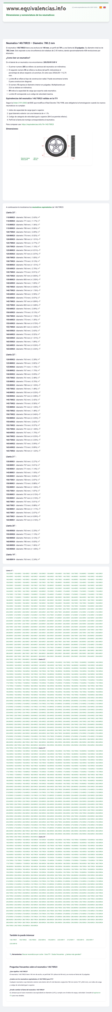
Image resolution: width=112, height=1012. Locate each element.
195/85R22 (91, 695)
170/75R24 (18, 860)
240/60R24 (74, 896)
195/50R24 (34, 872)
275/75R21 (42, 650)
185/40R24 (34, 866)
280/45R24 (83, 916)
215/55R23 (9, 795)
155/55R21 (9, 585)
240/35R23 (34, 807)
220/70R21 (26, 621)
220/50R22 (91, 706)
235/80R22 (18, 718)
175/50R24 (66, 860)
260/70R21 (58, 641)
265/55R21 (26, 644)
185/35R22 (26, 689)
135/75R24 (74, 840)
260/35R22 (99, 727)
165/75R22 (26, 680)
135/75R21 (74, 573)
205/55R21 (26, 612)
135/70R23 (66, 751)
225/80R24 (34, 890)
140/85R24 (83, 843)
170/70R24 (9, 860)
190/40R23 (26, 780)
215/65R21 (26, 618)
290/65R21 (99, 656)
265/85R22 (74, 733)
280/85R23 (50, 831)
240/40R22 (42, 718)
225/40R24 (66, 887)
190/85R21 (99, 603)
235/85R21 (26, 630)
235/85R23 (26, 807)
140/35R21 (99, 573)
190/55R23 (50, 780)
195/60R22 (50, 695)
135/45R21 (26, 573)
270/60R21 (26, 647)
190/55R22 (50, 692)
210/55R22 (18, 704)
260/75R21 (66, 641)
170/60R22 (91, 680)
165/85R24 (42, 857)
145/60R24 (34, 846)
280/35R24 (66, 916)
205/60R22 (34, 701)
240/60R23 (74, 807)
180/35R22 (34, 686)
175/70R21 (99, 594)
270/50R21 (9, 647)
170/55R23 (83, 769)
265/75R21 (58, 644)
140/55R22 (34, 665)
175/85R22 (26, 686)
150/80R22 (58, 671)
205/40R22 (99, 698)
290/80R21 (26, 659)
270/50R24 (9, 914)
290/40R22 (58, 745)
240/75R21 (99, 630)
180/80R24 (9, 866)
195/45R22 (26, 695)
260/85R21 (83, 641)
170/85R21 (34, 594)
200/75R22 (66, 698)
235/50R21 (66, 627)
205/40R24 (99, 875)
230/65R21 (99, 624)
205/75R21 (58, 612)
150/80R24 (58, 848)
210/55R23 (18, 792)
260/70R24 (58, 908)
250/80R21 (91, 636)
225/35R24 (58, 887)
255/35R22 (9, 727)
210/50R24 (9, 881)
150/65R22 (34, 671)
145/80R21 (66, 579)
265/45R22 (9, 733)
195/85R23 (91, 783)
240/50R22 (58, 718)
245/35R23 (26, 810)
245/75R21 (91, 633)
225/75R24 (26, 890)
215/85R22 (58, 706)
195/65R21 (58, 606)
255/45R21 (26, 638)
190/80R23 (91, 780)
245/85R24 (9, 902)
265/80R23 (66, 822)
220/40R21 (74, 618)
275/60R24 (18, 916)
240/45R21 (50, 630)
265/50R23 (18, 822)
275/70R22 (34, 739)
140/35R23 (99, 751)
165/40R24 (66, 854)
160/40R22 (74, 674)
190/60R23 (58, 780)
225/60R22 (99, 709)
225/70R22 (18, 712)
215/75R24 (42, 884)
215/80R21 (50, 618)
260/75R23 (66, 819)
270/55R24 (18, 914)
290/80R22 (26, 748)
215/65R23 (26, 795)
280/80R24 (42, 920)
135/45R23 (26, 751)
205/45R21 (9, 612)
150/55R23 (18, 760)
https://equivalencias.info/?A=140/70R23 (38, 124)
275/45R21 (91, 647)
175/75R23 (9, 774)
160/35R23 (66, 763)
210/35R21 (83, 612)
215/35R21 (74, 615)
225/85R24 (42, 890)
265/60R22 (34, 733)
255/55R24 (42, 905)
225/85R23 (42, 801)
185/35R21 (26, 600)
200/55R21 (34, 609)
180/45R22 (50, 686)
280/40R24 (74, 916)
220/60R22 (9, 709)
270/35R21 (83, 644)
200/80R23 (74, 786)
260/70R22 (58, 730)
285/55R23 (91, 831)
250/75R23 (83, 813)
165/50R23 (83, 766)
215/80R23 (50, 795)
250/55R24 (50, 902)
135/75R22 (74, 662)
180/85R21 (18, 600)
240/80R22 (9, 721)
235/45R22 (58, 715)
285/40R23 (66, 831)
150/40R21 (91, 579)
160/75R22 (34, 677)
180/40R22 (42, 686)
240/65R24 (83, 896)
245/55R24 (58, 899)
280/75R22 (34, 742)
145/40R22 (99, 665)
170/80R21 (26, 594)
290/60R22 (91, 745)
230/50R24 (74, 890)
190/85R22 (99, 692)
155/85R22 (58, 674)
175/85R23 (26, 774)
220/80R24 (42, 887)
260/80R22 (74, 730)
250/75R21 (83, 636)
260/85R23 (83, 819)
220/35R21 (66, 618)
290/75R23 (18, 837)
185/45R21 (42, 600)
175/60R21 (83, 594)
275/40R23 (83, 825)
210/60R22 (26, 704)
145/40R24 (99, 843)
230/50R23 (74, 801)
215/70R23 (34, 795)
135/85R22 (91, 662)
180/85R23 (18, 778)
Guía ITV (47, 954)
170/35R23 (50, 769)
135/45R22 (26, 662)
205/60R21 (34, 612)
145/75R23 (58, 757)
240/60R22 (74, 718)
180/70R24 (91, 863)
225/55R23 (91, 798)
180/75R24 (99, 863)
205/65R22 (42, 701)
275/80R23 (50, 828)
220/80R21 (42, 621)
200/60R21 (42, 609)
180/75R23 (99, 774)
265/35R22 (91, 730)
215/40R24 (83, 881)
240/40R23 (42, 807)
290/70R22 (9, 748)
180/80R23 (9, 778)
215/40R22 (83, 704)
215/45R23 (91, 792)
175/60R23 (83, 772)
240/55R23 (66, 807)
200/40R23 (9, 786)
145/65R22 (42, 668)
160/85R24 (50, 854)
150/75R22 (50, 671)
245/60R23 (66, 810)
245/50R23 (50, 810)
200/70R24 (58, 875)
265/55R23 (26, 822)
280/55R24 (99, 916)
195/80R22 (83, 695)
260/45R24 (18, 908)
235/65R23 (91, 804)
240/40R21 (42, 630)
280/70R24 (26, 920)
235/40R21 (50, 627)
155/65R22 (26, 674)
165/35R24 (58, 854)
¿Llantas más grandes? (73, 954)
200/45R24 (18, 875)
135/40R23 (18, 751)
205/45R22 (9, 701)
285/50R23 (83, 831)
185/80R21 (99, 600)
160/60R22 (9, 677)
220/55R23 (99, 795)
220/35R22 (66, 706)
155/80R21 (50, 585)
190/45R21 (34, 603)
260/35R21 (99, 638)
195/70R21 (66, 606)
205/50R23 (18, 789)
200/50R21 (26, 609)
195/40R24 (18, 872)
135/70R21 (66, 573)
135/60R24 (50, 840)
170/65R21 (99, 591)
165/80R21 (34, 591)
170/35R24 (50, 857)
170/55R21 (83, 591)
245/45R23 (42, 810)
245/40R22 (34, 721)
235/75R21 (9, 630)
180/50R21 (58, 597)
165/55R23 (91, 766)
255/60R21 (50, 638)
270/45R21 (99, 644)
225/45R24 (74, 887)
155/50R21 (99, 582)
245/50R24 (50, 899)
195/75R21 (74, 606)
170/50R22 (74, 680)
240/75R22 (99, 718)
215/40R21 (83, 615)
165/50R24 (83, 854)
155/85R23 (58, 763)
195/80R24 (83, 872)
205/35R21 (91, 609)
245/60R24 (66, 899)
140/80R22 (74, 665)
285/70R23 (18, 834)
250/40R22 (26, 724)
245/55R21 (58, 633)
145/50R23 (18, 757)
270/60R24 (26, 914)
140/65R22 (50, 665)
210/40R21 (91, 612)
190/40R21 (26, 603)
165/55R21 (91, 588)
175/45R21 (58, 594)
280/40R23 (74, 828)
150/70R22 (42, 671)
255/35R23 (9, 816)
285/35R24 (58, 920)
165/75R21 (26, 591)
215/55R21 (9, 618)
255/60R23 (50, 816)
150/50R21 (9, 582)
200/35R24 (99, 872)
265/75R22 (58, 733)
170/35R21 (50, 591)
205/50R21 (18, 612)
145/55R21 (26, 579)
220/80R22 (42, 709)
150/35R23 (83, 757)
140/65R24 (50, 843)
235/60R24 (83, 893)
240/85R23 (18, 810)
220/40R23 (74, 795)
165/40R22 (66, 677)
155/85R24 (58, 851)
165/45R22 (74, 677)
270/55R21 (18, 647)
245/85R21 (9, 636)
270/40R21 (91, 644)
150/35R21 (83, 579)
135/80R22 (83, 662)
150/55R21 (18, 582)
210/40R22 (91, 701)
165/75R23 (26, 769)
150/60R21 (26, 582)
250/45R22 (34, 724)
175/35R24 (42, 860)
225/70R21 (18, 624)
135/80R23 (83, 751)
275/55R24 (9, 916)
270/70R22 (42, 736)
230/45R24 (66, 890)
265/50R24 (18, 911)
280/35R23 (66, 828)
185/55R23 (58, 778)
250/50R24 (42, 902)
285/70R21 (18, 656)
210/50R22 (9, 704)
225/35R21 (58, 621)
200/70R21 (58, 609)
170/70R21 (9, 594)
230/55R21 (83, 624)
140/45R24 (18, 843)
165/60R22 (99, 677)
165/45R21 (74, 588)
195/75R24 (74, 872)
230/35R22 (50, 712)
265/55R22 (26, 733)
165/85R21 (42, 591)
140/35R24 (99, 840)
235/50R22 (66, 715)
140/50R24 (26, 843)
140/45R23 (18, 754)
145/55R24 (26, 846)
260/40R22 (9, 730)
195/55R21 (42, 606)
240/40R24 (42, 896)
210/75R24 (50, 881)
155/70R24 (34, 851)
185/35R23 (26, 778)
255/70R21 (66, 638)
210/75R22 (50, 704)
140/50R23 (26, 754)
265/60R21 (34, 644)
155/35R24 (74, 848)
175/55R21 (74, 594)
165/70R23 (18, 769)
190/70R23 (74, 780)
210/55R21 (18, 615)
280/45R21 (83, 650)
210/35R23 (83, 789)
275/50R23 (99, 825)
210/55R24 (18, 881)
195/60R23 (50, 783)
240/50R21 (58, 630)
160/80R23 (42, 766)
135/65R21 (58, 573)
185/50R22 (50, 689)
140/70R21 (58, 576)
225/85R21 (42, 624)
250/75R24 (83, 902)
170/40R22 (58, 680)
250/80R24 (91, 902)
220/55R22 (99, 706)
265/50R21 (18, 644)
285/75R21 (26, 656)
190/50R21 (42, 603)
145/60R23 (34, 757)
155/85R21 (58, 585)
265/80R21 (66, 644)
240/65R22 (83, 718)
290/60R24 (91, 922)
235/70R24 (99, 893)
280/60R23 (9, 831)
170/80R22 (26, 683)
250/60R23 (58, 813)
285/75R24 (26, 922)
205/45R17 (90, 940)
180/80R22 (9, 689)
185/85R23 (9, 780)
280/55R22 (99, 739)
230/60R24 (91, 890)
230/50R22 (74, 712)
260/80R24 (74, 908)
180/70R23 (91, 774)
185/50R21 (50, 600)
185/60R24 (66, 866)
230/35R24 (50, 890)
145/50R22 (18, 668)
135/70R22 (66, 662)
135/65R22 (58, 662)
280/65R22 (18, 742)
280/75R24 (34, 920)
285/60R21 (99, 653)
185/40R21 (34, 600)
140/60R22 (42, 665)
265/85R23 (74, 822)
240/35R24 (34, 896)
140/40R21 (9, 576)
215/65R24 (26, 884)
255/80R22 (83, 727)
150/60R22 (26, 671)
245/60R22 (66, 721)
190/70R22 (74, 692)
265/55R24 (26, 911)
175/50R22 (66, 683)
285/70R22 (18, 745)
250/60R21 (58, 636)
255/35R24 (9, 905)
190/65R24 (66, 869)
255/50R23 (34, 816)
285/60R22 (99, 742)
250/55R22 (50, 724)
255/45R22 (26, 727)
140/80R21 (74, 576)
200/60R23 (42, 786)
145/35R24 (91, 843)
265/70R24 (50, 911)
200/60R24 (42, 875)
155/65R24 (26, 851)
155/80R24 (50, 851)
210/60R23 (26, 792)
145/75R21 (58, 579)
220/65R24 (18, 887)
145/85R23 (74, 757)
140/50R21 (26, 576)
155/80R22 (50, 674)
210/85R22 (66, 704)
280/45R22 (83, 739)
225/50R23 (83, 798)
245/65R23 (74, 810)
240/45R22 (50, 718)
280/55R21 (99, 650)
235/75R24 (9, 896)
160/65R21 (18, 588)
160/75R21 (34, 588)
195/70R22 (66, 695)
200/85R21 (83, 609)
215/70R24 (34, 884)
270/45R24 (99, 911)
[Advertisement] (56, 29)
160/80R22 (42, 677)
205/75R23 (58, 789)
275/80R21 (50, 650)
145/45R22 (9, 668)
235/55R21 (74, 627)
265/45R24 (9, 911)
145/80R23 (66, 757)
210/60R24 (26, 881)
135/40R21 (18, 573)
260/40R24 (9, 908)
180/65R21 (83, 597)
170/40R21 (58, 591)
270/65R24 (34, 914)
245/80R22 (99, 721)
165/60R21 (99, 588)
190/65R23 (66, 780)
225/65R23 (9, 801)
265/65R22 (42, 733)
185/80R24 (99, 866)
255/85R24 (91, 905)
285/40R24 (66, 920)
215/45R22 (91, 704)
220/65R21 (18, 621)
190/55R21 (50, 603)
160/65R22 (18, 677)
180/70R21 (91, 597)
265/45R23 (9, 822)
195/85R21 (91, 606)
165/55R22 (91, 677)
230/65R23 (99, 801)
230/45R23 (66, 801)
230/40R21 (58, 624)
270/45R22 (99, 733)
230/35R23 (50, 801)
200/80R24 (74, 875)
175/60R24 (83, 860)
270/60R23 (26, 825)
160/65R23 (18, 766)
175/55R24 (74, 860)
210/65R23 (34, 792)
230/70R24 (9, 893)
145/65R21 (42, 579)
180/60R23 (74, 774)
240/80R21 (9, 633)
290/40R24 (58, 922)
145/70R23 (50, 757)
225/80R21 (34, 624)
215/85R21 (58, 618)
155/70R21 (34, 585)
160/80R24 (42, 854)
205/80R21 (66, 612)
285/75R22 (26, 745)
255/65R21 (58, 638)
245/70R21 (83, 633)
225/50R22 (83, 709)
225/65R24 (9, 890)
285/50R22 (83, 742)
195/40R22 (18, 695)
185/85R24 (9, 869)
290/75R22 (18, 748)
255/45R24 (26, 905)
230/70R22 (9, 715)
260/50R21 (26, 641)
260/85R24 (83, 908)
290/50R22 (74, 745)
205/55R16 (42, 940)
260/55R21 (34, 641)
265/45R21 (9, 644)
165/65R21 (9, 591)
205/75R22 (58, 701)
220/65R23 (18, 798)
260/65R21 (50, 641)
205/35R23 (91, 786)
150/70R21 (42, 582)
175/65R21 (91, 594)
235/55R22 (74, 715)
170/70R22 (9, 683)
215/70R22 (34, 706)
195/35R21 (9, 606)
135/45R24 (26, 840)
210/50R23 (9, 792)
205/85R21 (74, 612)
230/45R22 (66, 712)
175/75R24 (9, 863)
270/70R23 (42, 825)
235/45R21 (58, 627)
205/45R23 (9, 789)
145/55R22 (26, 668)
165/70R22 (18, 680)
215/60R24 (18, 884)
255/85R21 (91, 638)
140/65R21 (50, 576)
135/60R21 (50, 573)
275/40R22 (83, 736)
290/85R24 (34, 925)
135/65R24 (58, 840)
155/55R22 (9, 674)
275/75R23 (42, 828)
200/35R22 (99, 695)
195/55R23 (42, 783)
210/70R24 (42, 881)
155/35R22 (74, 671)
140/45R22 (18, 665)
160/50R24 (91, 851)
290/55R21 (83, 656)
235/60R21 (83, 627)
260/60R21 (42, 641)
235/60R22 (83, 715)
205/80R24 (66, 878)
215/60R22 (18, 706)
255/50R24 (34, 905)
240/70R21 (91, 630)
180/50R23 (58, 774)
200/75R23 (66, 786)
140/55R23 (34, 754)
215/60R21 (18, 618)
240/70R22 (91, 718)
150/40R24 (91, 846)
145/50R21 (18, 579)
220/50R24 (91, 884)
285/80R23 (34, 834)
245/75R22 (91, 721)
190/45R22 (34, 692)
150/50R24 (9, 848)
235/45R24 (58, 893)
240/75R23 (99, 807)
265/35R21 (91, 641)
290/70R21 (9, 659)
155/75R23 (42, 763)
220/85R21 (50, 621)
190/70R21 (74, 603)
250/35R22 (18, 724)
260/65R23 (50, 819)
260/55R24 (34, 908)
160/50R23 (91, 763)
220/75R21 (34, 621)
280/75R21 (34, 653)
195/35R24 (9, 872)
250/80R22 (91, 724)
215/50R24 (99, 881)
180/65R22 (83, 686)
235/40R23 (50, 804)
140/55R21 (34, 576)
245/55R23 (58, 810)
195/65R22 (58, 695)
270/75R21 (50, 647)
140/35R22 (99, 662)
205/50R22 (18, 701)
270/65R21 (34, 647)
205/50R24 (18, 878)
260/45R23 (18, 819)
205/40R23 (99, 786)
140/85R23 (83, 754)
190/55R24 (50, 869)
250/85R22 (99, 724)
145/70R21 (50, 579)
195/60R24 (50, 872)
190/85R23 (99, 780)
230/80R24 (26, 893)
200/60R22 (42, 698)
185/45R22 (42, 689)
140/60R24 (42, 843)
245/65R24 (74, 899)
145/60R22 (34, 668)
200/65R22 (50, 698)
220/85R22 (50, 709)
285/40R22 (66, 742)
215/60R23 (18, 795)
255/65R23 (58, 816)
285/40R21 (66, 653)
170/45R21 (66, 591)
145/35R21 (91, 576)
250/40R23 (26, 813)
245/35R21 (26, 633)
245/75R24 (91, 899)
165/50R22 (83, 677)
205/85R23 (74, 789)
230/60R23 (91, 801)
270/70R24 (42, 914)
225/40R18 (13, 943)
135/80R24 (83, 840)
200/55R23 (34, 786)
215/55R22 (9, 706)
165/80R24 (34, 857)
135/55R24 (42, 840)
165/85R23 (42, 769)
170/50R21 (74, 591)
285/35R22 (58, 742)
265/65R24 (42, 911)
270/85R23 (66, 825)
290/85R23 (34, 837)
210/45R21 (99, 612)
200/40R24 (9, 875)
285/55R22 (91, 742)
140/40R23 (9, 754)
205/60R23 (34, 789)
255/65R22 (58, 727)
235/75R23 (9, 807)
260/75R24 (66, 908)
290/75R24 (18, 925)
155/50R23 (99, 760)
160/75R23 (34, 766)
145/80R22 (66, 668)
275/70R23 (34, 828)
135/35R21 (9, 573)
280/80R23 (42, 831)
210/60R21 (26, 615)
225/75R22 (26, 712)
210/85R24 (66, 881)
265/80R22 (66, 733)
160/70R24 (26, 854)
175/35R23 (42, 772)
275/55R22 (9, 739)
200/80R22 (74, 698)
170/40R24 (58, 857)
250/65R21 (66, 636)
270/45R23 (99, 822)
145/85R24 (74, 846)
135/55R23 (42, 751)
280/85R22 (50, 742)
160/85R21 (50, 588)
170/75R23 (18, 772)
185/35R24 (26, 866)
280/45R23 (83, 828)
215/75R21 (42, 618)
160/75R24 (34, 854)
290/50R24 (74, 922)
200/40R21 (9, 609)
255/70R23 (66, 816)
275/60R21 (18, 650)
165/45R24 (74, 854)
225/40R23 (66, 798)
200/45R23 (18, 786)
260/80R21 (74, 641)
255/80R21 (83, 638)
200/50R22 (26, 698)
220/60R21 (9, 621)
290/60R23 (91, 834)
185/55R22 (58, 689)
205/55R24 (26, 878)
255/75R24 (74, 905)
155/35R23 (74, 760)
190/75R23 (83, 780)
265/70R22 (50, 733)
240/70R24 (91, 896)
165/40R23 (66, 766)
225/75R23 (26, 801)
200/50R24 (26, 875)
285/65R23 (9, 834)
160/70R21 (26, 588)
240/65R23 (83, 807)
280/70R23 (26, 831)
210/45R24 (99, 878)
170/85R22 (34, 683)
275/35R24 (74, 914)
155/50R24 (99, 848)
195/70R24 (66, 872)
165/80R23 (34, 769)
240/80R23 (9, 810)
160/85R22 (50, 677)
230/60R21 (91, 624)
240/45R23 (50, 807)
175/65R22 (91, 683)
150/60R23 (26, 760)
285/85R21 (42, 656)
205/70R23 (50, 789)
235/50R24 (66, 893)
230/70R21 (9, 627)
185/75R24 (91, 866)
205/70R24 (50, 878)
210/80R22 (58, 704)
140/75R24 (66, 843)
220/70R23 (26, 798)
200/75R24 (66, 875)
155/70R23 (34, 763)
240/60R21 (74, 630)
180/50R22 (58, 686)
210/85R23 (66, 792)
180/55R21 (66, 597)
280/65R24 (18, 920)
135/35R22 (9, 662)
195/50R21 (34, 606)
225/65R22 (9, 712)
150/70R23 (42, 760)
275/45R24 (91, 914)
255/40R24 (18, 905)
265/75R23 (58, 822)
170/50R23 (74, 769)
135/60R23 (50, 751)
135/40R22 (18, 662)
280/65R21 (18, 653)
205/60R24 (34, 878)
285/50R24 (83, 920)
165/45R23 (74, 766)
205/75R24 (58, 878)
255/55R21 (42, 638)
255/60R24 (50, 905)
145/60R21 (34, 579)
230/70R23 (9, 804)
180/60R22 (74, 686)
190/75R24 (83, 869)
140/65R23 (50, 754)
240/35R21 (34, 630)
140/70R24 (58, 843)
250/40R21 (26, 636)
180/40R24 (42, 863)
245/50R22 (50, 721)
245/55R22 (58, 721)
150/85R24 (66, 848)
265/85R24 (74, 911)
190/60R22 (58, 692)
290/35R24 (50, 922)
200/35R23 (99, 783)
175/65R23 (91, 772)
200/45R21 (18, 609)
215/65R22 (26, 706)
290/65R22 (99, 745)
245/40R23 (34, 810)
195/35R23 (9, 783)
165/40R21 (66, 588)
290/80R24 (26, 925)
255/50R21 (34, 638)
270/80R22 (58, 736)
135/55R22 (42, 662)
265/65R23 (42, 822)
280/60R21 (9, 653)
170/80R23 (26, 772)
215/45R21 (91, 615)
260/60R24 (42, 908)
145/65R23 (42, 757)
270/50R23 (9, 825)
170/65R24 (99, 857)
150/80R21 (58, 582)
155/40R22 (83, 671)
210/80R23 (58, 792)
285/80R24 (34, 922)
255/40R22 (18, 727)
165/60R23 (99, 766)
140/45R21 (18, 576)
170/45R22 (66, 680)
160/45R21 (83, 585)
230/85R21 (34, 627)
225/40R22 (66, 709)
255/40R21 (18, 638)
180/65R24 (83, 863)
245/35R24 (26, 899)
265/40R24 (99, 908)
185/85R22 (9, 692)
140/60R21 (42, 576)
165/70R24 (18, 857)
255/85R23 (91, 816)
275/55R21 (9, 650)
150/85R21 (66, 582)
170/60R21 (91, 591)
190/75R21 (83, 603)
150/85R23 (66, 760)
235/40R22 (50, 715)
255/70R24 (66, 905)
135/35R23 (9, 751)
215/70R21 (34, 618)
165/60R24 (99, 854)
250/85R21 (99, 636)
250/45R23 (34, 813)
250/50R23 (42, 813)
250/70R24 (74, 902)
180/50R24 (58, 863)
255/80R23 (83, 816)
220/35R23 (66, 795)
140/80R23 (74, 754)
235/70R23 (99, 804)
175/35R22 (42, 683)
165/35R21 (58, 588)
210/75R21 (50, 615)
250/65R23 (66, 813)
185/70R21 (83, 600)
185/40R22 (34, 689)
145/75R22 (58, 668)
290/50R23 (74, 834)
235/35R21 (42, 627)
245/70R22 (83, 721)
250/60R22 (58, 724)
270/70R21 (42, 647)
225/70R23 (18, 801)
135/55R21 (42, 573)
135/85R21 (91, 573)
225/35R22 (58, 709)
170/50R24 (74, 857)
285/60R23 (99, 831)
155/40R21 (83, 582)
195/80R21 (83, 606)
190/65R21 (66, 603)
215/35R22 (74, 704)
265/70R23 (50, 822)
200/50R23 (26, 786)
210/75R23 (50, 792)
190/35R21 (18, 603)
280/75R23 (34, 831)
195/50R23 (34, 783)
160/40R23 (74, 763)
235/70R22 (99, 715)
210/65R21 (34, 615)
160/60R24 (9, 854)
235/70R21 (99, 627)
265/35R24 (91, 908)
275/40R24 (83, 914)
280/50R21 (91, 650)
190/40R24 (26, 869)
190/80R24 (91, 869)
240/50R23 (58, 807)
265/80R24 (66, 911)
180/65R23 (83, 774)
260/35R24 (99, 905)
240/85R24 (18, 899)
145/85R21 (74, 579)
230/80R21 (26, 627)
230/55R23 (83, 801)
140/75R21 (66, 576)
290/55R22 (83, 745)
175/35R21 (42, 594)
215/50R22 (99, 704)
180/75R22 (99, 686)
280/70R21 (26, 653)
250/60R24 (58, 902)
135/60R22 (50, 662)
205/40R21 (99, 609)
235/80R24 (18, 896)
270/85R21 (66, 647)
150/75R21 (50, 582)
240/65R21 (83, 630)
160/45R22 (83, 674)
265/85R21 (74, 644)
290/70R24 (9, 925)
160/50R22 (91, 674)
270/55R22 (18, 736)
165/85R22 (42, 680)
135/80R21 (83, 573)
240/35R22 (34, 718)
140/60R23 (42, 754)
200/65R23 (50, 786)
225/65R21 (9, 624)
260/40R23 (9, 819)
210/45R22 (99, 701)
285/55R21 (91, 653)
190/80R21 (91, 603)
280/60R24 (9, 920)
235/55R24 (74, 893)
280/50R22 (91, 739)
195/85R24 (91, 872)
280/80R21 (42, 653)
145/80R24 (66, 846)
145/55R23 (26, 757)
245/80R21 (99, 633)
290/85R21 (34, 659)
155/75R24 (42, 851)
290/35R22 (50, 745)
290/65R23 (99, 834)
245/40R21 (34, 633)
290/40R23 (58, 834)
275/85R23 (58, 828)
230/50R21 (74, 624)
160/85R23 (50, 766)
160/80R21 (42, 588)
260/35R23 (99, 816)
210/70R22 (42, 704)
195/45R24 (26, 872)
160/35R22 (66, 674)
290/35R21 (50, 656)
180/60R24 (74, 863)
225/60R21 (99, 621)
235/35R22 (42, 715)
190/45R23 (34, 780)
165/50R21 (83, 588)
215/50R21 (99, 615)
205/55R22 (26, 701)
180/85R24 (18, 866)
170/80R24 (26, 860)
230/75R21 (18, 627)
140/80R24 (74, 843)
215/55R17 (70, 940)
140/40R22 (9, 665)
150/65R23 (34, 760)
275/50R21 (99, 647)
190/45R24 (34, 869)
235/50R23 (66, 804)
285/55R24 (91, 920)
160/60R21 (9, 588)
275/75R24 (42, 916)
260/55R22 (34, 730)
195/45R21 (26, 606)
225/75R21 (26, 624)
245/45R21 (42, 633)
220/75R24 (34, 887)
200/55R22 (34, 698)
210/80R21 (58, 615)
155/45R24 (91, 848)
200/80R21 (74, 609)
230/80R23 (26, 804)
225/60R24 (99, 887)
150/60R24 (26, 848)
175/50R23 (66, 772)
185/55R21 (58, 600)
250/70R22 (74, 724)
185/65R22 (74, 689)
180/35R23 (34, 774)
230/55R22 (83, 712)
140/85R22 (83, 665)
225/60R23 (99, 798)
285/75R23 (26, 834)
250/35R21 (18, 636)
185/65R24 (74, 866)
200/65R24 (50, 875)
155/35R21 (74, 582)
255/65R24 (58, 905)
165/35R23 (58, 766)
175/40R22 (50, 683)
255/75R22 (74, 727)
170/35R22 (50, 680)
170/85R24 (34, 860)
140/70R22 (58, 665)
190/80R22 (91, 692)
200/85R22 (83, 698)
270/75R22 (50, 736)
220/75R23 (34, 798)
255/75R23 (74, 816)
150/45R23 (99, 757)
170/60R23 (91, 769)
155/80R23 (50, 763)
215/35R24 (74, 881)
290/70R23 (9, 837)
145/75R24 (58, 846)
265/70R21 (50, 644)
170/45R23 (66, 769)
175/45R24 (58, 860)
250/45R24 (34, 902)
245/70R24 (83, 899)
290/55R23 (83, 834)
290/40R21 (58, 656)
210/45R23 (99, 789)
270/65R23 (34, 825)
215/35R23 (74, 792)
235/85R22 (26, 718)
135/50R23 (34, 751)
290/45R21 (66, 656)
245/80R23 (99, 810)
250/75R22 (83, 724)
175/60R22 (83, 683)
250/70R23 (74, 813)
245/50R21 (50, 633)
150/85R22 (66, 671)
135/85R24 (91, 840)
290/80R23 (26, 837)
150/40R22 (91, 668)
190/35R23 (18, 780)
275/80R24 (50, 916)
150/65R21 (34, 582)
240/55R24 (66, 896)
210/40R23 (91, 789)
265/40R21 (99, 641)
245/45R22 (42, 721)
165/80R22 (34, 680)
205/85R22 (74, 701)
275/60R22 (18, 739)
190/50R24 (42, 869)
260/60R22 (42, 730)
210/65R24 (34, 881)
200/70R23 (58, 786)
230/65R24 (99, 890)
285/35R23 (58, 831)
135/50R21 (34, 573)
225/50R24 (83, 887)
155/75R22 (42, 674)
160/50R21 (91, 585)
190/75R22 (83, 692)
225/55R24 (91, 887)
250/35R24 (18, 902)
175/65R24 (91, 860)
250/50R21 (42, 636)
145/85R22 (74, 668)
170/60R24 (91, 857)
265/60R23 (34, 822)
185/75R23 (91, 778)
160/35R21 (66, 585)
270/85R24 (66, 914)
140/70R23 (58, 754)
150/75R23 (50, 760)
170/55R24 (83, 857)
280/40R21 (74, 650)
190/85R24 (99, 869)
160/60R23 (9, 766)
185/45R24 (42, 866)
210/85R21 (66, 615)
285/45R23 (74, 831)
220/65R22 (18, 709)
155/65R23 (26, 763)
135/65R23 (58, 751)
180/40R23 (42, 774)
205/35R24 (91, 875)
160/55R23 (99, 763)
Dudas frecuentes (58, 954)
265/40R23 (99, 819)
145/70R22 (50, 668)
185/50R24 (50, 866)
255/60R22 (50, 727)
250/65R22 (66, 724)
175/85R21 (26, 597)
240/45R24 (50, 896)
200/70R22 (58, 698)
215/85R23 (58, 795)
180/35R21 (34, 597)
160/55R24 (99, 851)
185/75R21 (91, 600)
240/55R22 (66, 718)
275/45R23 (91, 825)
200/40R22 (9, 698)
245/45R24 (42, 899)
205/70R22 (50, 701)
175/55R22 (74, 683)
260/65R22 (50, 730)
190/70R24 (74, 869)
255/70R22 (66, 727)
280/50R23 (91, 828)
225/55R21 (91, 621)
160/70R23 (26, 766)
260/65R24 (50, 908)
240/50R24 (58, 896)
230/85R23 (34, 804)
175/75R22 (9, 686)
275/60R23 (18, 828)
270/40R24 (91, 911)
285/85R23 (42, 834)
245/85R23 (9, 813)
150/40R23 (91, 757)
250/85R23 (99, 813)
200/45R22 (18, 698)
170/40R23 (58, 769)
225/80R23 (34, 801)
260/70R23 (58, 819)
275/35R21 (74, 647)
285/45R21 (74, 653)
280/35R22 (66, 739)
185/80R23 (99, 778)
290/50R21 (74, 656)
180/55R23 (66, 774)
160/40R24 (74, 851)
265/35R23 (91, 819)
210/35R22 (83, 701)
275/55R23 (9, 828)
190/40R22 (26, 692)
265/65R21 (42, 644)
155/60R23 (18, 763)
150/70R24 (42, 848)
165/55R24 (91, 854)
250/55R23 (50, 813)
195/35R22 (9, 695)
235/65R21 (91, 627)
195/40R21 (18, 606)
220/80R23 (42, 798)
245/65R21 (74, 633)
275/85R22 (58, 739)
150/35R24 (83, 846)
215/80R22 (50, 706)
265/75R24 (58, 911)
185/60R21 (66, 600)
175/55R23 (74, 772)
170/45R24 (66, 857)
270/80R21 (58, 647)
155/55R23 (9, 763)
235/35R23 (42, 804)
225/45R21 (74, 621)
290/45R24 (66, 922)
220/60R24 (9, 887)
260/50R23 (26, 819)
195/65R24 (58, 872)
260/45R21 (18, 641)
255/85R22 (91, 727)
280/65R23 (18, 831)
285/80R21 (34, 656)
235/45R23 (58, 804)
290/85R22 (34, 748)
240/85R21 (18, 633)
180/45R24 (50, 863)
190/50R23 (42, 780)
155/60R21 (18, 585)
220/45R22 (83, 706)
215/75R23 (42, 795)
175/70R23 (99, 772)
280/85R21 (50, 653)
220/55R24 (99, 884)
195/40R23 (18, 783)
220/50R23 (91, 795)
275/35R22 (74, 736)
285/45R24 (74, 920)
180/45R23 (50, 774)
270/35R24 (83, 911)
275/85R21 (58, 650)
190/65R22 (66, 692)
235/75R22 (9, 718)
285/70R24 (18, 922)
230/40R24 (58, 890)
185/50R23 (50, 778)
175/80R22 (18, 686)
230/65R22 (99, 712)
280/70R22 (26, 742)
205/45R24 (9, 878)
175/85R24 (26, 863)
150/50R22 (9, 671)
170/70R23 (9, 772)
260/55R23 (34, 819)
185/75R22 (91, 689)
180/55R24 (66, 863)
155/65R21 (26, 585)
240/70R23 (91, 807)
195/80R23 (83, 783)
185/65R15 (80, 940)
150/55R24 (18, 848)
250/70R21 (74, 636)
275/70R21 (34, 650)
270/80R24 (58, 914)
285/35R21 (58, 653)
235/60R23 (83, 804)
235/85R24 (26, 896)
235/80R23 (18, 807)
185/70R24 (83, 866)
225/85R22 (42, 712)
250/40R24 (26, 902)
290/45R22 (66, 745)
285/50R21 (83, 653)
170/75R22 (18, 683)
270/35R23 (83, 822)
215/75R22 (42, 706)
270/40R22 (91, 733)
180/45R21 (50, 597)
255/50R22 (34, 727)
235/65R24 (91, 893)
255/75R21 (74, 638)
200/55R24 (34, 875)
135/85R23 (91, 751)
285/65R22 (9, 745)
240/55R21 (66, 630)
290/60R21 (91, 656)
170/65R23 (99, 769)
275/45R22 (91, 736)
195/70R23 (66, 783)
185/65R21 (74, 600)
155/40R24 (83, 848)
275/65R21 (26, 650)
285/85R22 (42, 745)
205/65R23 (42, 789)
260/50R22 (26, 730)
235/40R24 (50, 893)
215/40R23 (83, 792)
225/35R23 (58, 798)
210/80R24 (58, 881)
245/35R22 (26, 721)
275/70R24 (34, 916)
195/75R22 (74, 695)
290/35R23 (50, 834)
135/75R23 (74, 751)
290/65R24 (99, 922)
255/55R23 (42, 816)
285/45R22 (74, 742)
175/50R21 (66, 594)
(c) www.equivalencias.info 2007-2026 (84, 7)
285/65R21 (9, 656)
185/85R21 (9, 603)
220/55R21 (99, 618)
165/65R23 (9, 769)
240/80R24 (9, 899)
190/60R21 (58, 603)
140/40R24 (9, 843)
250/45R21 (34, 636)
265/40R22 (99, 730)
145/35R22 (91, 665)
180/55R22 (66, 686)
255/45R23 (26, 816)
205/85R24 (74, 878)
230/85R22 (34, 715)
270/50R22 (9, 736)
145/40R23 (99, 754)
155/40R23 (83, 760)
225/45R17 (61, 940)
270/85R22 (66, 736)
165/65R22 (9, 680)
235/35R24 (42, 893)
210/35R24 (83, 878)
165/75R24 (26, 857)
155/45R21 (91, 582)
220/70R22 (26, 709)
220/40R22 (74, 706)
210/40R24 (91, 878)
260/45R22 (18, 730)
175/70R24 (99, 860)
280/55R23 (99, 828)
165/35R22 (58, 677)
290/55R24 (83, 922)
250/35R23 (18, 813)
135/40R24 (18, 840)
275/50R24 (99, 914)
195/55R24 (42, 872)
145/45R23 (9, 757)
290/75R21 (18, 659)
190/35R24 (18, 869)
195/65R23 (58, 783)
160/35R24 (66, 851)
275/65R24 (26, 916)
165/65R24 (9, 857)
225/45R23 (74, 798)
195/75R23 (74, 783)
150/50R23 (9, 760)
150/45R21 (99, 579)
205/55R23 (26, 789)
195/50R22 (34, 695)
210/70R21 (42, 615)
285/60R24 (99, 920)
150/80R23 (58, 760)
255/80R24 (83, 905)
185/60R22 (66, 689)
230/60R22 (91, 712)
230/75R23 (18, 804)
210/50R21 (9, 615)
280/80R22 (42, 742)
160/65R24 (18, 854)
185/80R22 (99, 689)
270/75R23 (50, 825)
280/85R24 (50, 920)
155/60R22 (18, 674)
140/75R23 (66, 754)
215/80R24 (50, 884)
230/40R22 (58, 712)
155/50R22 (99, 671)
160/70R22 (26, 677)
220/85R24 (50, 887)
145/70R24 (50, 846)
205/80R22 (66, 701)
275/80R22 (50, 739)
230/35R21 (50, 624)
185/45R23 (42, 778)
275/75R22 (42, 739)
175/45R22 (58, 683)
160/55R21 (99, 585)
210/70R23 (42, 792)
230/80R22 (26, 715)
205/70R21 (50, 612)
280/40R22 (74, 739)
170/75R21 (18, 594)
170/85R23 (34, 772)
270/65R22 (34, 736)
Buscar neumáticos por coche (32, 954)
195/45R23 (26, 783)
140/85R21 (83, 576)
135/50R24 (34, 840)
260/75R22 (66, 730)
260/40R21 (9, 641)
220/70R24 (26, 887)
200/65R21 (50, 609)
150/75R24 (50, 848)
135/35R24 (9, 840)
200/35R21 (99, 606)
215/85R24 (58, 884)
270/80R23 (58, 825)
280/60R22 (9, 742)
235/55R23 (74, 804)
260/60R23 (42, 819)
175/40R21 (50, 594)
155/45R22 (91, 671)
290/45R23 (66, 834)
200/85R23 (83, 786)
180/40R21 (42, 597)
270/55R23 (18, 825)
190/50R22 (42, 692)
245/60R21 (66, 633)
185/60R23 (66, 778)
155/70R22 (34, 674)
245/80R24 (99, 899)
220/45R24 (83, 884)
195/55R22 (42, 695)
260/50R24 (26, 908)
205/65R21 (42, 612)
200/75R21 (66, 609)
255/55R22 (42, 727)
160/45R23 (83, 763)
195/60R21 (50, 606)
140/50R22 (26, 665)
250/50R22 (42, 724)
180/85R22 (18, 689)
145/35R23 (91, 754)
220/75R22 (34, 709)
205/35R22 (91, 698)
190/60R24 (58, 869)
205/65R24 (42, 878)
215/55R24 (9, 884)
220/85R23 (50, 798)
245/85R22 (9, 724)
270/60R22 (26, 736)
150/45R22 (99, 668)
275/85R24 (58, 916)
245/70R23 (83, 810)
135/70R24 (66, 840)
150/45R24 (99, 846)
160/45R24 (83, 851)
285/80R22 (34, 745)
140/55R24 (34, 843)
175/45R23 (58, 772)
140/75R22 (66, 665)
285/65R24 (9, 922)
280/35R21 (66, 650)
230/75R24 (18, 893)
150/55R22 (18, 671)
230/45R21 (66, 624)
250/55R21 (50, 636)
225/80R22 (34, 712)
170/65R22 (99, 680)
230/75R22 (18, 715)
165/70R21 (18, 591)
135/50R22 (34, 662)
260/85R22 (83, 730)
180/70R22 (91, 686)
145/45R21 (9, 579)
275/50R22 (99, 736)
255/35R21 (9, 638)
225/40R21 (66, 621)
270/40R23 (91, 822)
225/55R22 (91, 709)
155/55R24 (9, 851)
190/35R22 (18, 692)
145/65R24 (42, 846)
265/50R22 (18, 733)
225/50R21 (83, 621)
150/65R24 (34, 848)
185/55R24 (58, 866)
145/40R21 (99, 576)
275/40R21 (83, 647)
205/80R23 (66, 789)
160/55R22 (99, 674)
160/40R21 (74, 585)
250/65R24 (66, 902)
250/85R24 (99, 902)
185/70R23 (83, 778)
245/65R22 (74, 721)
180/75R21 (99, 597)
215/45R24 (91, 881)
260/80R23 (74, 819)
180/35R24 (34, 863)
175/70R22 (99, 683)
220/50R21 (91, 618)
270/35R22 (83, 733)
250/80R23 (91, 813)
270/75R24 (50, 914)
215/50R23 (99, 792)
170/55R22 (83, 680)
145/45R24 (9, 846)
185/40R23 (34, 778)
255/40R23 (18, 816)
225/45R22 (74, 709)
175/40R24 (50, 860)
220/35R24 (66, 884)
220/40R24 (74, 884)
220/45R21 (83, 618)
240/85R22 (18, 721)
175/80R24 (18, 863)
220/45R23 (83, 795)
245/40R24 (34, 899)
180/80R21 (9, 600)
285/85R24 (42, 922)
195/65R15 (51, 940)
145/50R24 (18, 846)
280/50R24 (91, 916)
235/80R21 (18, 630)
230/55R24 (83, 890)
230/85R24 (34, 893)
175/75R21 (9, 597)
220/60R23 (9, 798)
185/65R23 (74, 778)
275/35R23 (74, 825)
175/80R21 (18, 597)
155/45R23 (91, 760)
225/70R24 (18, 890)
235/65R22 (91, 715)
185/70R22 (83, 689)
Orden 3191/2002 (20, 103)
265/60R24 (34, 911)
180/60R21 (74, 597)
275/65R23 (26, 828)
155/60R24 (18, 851)
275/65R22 (26, 739)
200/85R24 (83, 875)
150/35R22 (83, 668)
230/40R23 (58, 801)
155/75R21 (42, 585)
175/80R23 (18, 774)
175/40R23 (50, 772)
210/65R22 (34, 704)
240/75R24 (99, 896)
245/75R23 (91, 810)
